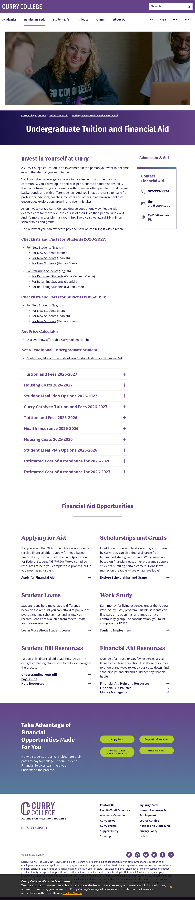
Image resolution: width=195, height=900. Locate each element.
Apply (163, 19)
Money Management (115, 692)
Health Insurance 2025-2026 (51, 428)
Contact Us (107, 805)
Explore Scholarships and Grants (124, 577)
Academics (9, 19)
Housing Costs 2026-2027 (48, 385)
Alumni (100, 19)
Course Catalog (149, 820)
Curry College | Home (33, 115)
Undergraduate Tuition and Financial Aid (95, 115)
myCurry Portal (149, 805)
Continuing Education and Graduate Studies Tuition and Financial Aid (74, 358)
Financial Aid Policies (115, 688)
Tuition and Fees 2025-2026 (50, 417)
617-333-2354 (158, 191)
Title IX (143, 836)
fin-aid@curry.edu (159, 204)
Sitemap (105, 836)
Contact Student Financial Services (117, 752)
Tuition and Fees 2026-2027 (50, 374)
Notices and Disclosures (155, 826)
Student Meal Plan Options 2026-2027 (60, 395)
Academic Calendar (112, 815)
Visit (151, 19)
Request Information (156, 739)
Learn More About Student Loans (45, 630)
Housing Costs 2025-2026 (48, 439)
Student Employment (116, 630)
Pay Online (29, 679)
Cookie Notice (72, 893)
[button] (189, 6)
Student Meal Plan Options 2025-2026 (60, 450)
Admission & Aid (34, 19)
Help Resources (32, 683)
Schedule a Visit (156, 750)
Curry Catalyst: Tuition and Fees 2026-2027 (65, 406)
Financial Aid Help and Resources (124, 683)
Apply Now (117, 739)
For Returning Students (42, 271)
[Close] (171, 887)
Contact (188, 19)
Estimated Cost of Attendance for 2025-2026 (67, 461)
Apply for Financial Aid (38, 577)
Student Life (61, 19)
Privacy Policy (148, 831)
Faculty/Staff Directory (115, 810)
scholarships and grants (37, 222)
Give (175, 19)
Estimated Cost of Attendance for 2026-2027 (67, 471)
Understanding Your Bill (39, 675)
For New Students (39, 247)
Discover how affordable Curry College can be (58, 340)
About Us (119, 19)
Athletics (82, 19)
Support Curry (109, 831)
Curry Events (108, 826)
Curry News (107, 820)
